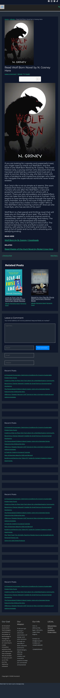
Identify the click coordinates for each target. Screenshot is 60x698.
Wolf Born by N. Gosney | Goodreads (22, 240)
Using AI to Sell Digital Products (14, 540)
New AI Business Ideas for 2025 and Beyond (18, 455)
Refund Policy (52, 626)
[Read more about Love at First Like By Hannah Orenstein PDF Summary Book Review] (13, 282)
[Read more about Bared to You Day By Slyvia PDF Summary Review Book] (39, 282)
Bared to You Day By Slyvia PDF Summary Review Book (42, 299)
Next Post (54, 255)
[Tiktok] (57, 1)
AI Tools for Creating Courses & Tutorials (17, 452)
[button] (59, 7)
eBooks (20, 74)
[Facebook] (49, 1)
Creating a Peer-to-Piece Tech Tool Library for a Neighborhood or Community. (29, 380)
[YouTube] (51, 1)
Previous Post (7, 255)
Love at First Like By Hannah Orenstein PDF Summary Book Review (15, 299)
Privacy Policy (52, 632)
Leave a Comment (10, 74)
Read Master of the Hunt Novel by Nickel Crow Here (29, 249)
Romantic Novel (15, 303)
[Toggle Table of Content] (37, 79)
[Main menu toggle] (2, 7)
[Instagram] (54, 1)
